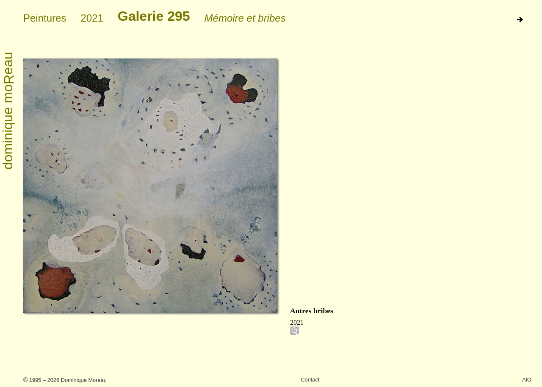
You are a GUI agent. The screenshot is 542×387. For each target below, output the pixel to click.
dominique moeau (8, 111)
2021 (91, 18)
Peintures (44, 18)
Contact (310, 379)
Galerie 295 (154, 16)
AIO (526, 379)
